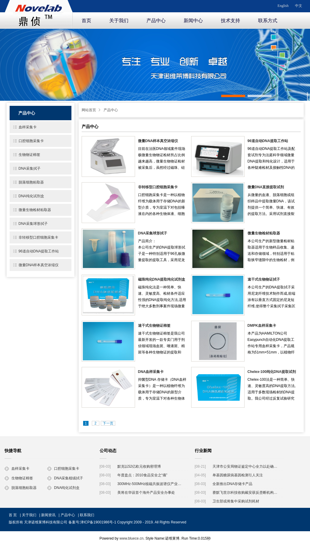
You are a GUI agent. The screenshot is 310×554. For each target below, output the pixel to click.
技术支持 (230, 20)
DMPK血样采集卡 (262, 325)
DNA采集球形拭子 (152, 233)
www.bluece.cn (131, 538)
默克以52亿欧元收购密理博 (139, 466)
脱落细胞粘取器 (31, 182)
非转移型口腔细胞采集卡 (158, 187)
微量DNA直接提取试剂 (266, 187)
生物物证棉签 (29, 155)
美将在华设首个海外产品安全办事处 (146, 492)
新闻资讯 (48, 515)
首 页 (13, 515)
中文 (298, 6)
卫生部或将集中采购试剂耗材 (235, 501)
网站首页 (89, 110)
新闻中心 (193, 20)
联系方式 (267, 20)
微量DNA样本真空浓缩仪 (158, 141)
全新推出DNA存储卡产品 (232, 484)
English (283, 6)
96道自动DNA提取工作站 (268, 141)
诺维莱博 (39, 13)
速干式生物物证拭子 (264, 279)
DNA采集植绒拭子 (65, 478)
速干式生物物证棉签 (154, 325)
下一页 (108, 423)
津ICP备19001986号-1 (98, 522)
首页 (86, 20)
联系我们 (87, 515)
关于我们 (118, 20)
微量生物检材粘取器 (264, 233)
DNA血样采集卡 (151, 372)
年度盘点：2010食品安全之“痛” (142, 475)
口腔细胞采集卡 (31, 141)
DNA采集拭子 (30, 168)
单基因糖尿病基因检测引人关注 (237, 475)
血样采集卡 (28, 127)
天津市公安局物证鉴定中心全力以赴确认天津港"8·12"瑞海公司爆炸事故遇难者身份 (245, 466)
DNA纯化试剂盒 (31, 196)
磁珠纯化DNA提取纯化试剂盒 (161, 279)
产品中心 (156, 20)
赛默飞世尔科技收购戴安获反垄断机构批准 (245, 492)
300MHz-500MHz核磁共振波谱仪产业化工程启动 (150, 484)
